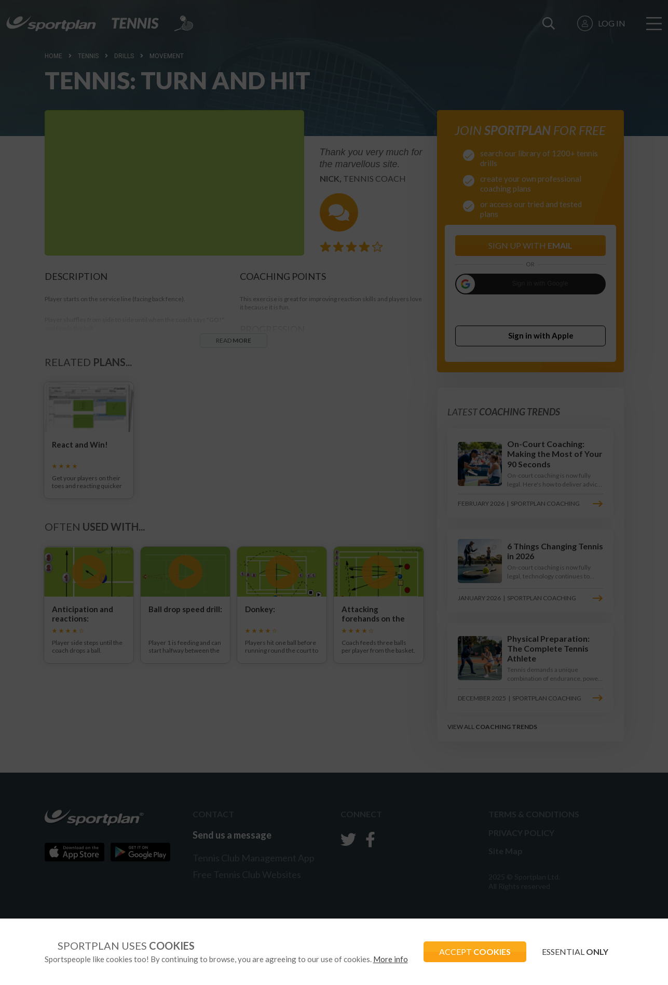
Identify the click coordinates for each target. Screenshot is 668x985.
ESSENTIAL (575, 951)
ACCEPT (475, 951)
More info (390, 959)
